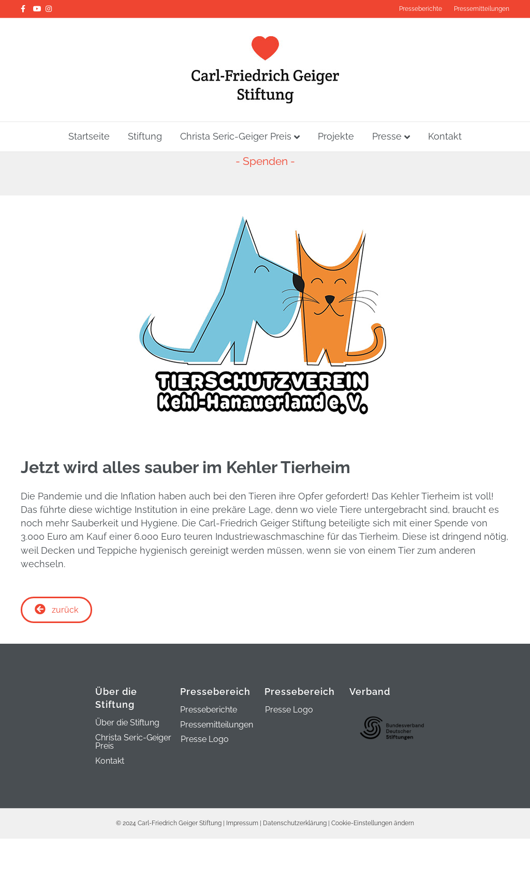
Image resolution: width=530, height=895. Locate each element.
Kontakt (445, 136)
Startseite (89, 136)
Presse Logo (205, 742)
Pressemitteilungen (481, 8)
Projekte (336, 136)
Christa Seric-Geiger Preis (235, 136)
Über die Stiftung (127, 726)
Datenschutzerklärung (295, 826)
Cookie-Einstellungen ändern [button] (372, 826)
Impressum (242, 826)
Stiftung (145, 136)
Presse (387, 136)
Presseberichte (420, 8)
